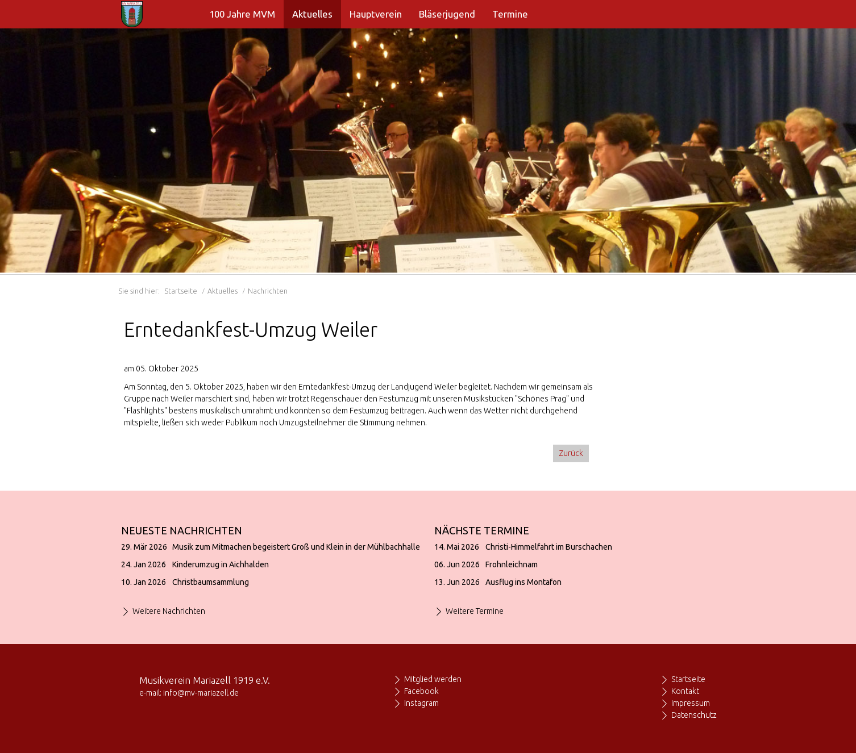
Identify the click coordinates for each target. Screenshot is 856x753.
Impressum (690, 703)
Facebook (421, 691)
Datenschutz (694, 714)
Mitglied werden (433, 679)
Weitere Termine (475, 611)
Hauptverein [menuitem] (376, 14)
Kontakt (685, 691)
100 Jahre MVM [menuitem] (242, 14)
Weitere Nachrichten (168, 611)
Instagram (421, 703)
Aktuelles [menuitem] (312, 14)
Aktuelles (222, 291)
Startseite (180, 291)
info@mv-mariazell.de (201, 692)
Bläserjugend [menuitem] (447, 14)
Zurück (571, 453)
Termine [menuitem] (510, 14)
